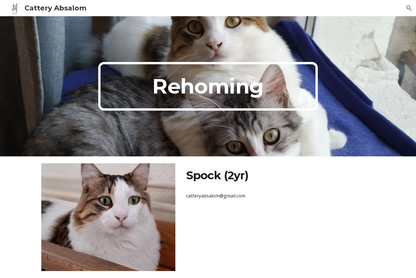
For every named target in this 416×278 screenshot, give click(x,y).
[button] (409, 8)
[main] (208, 86)
